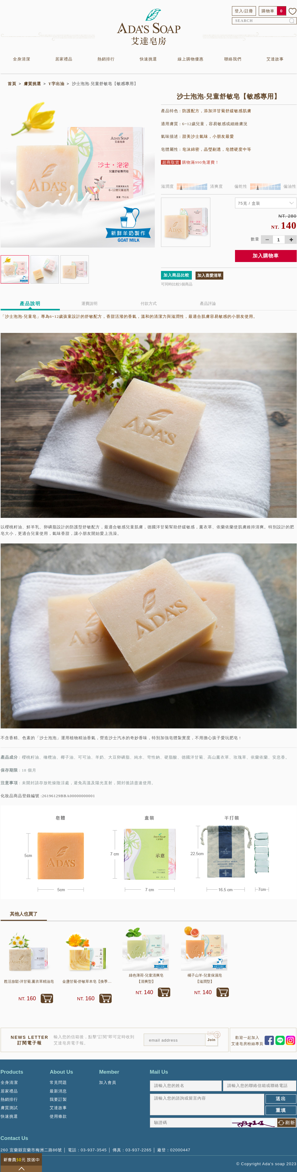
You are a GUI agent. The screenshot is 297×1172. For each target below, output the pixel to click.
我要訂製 (58, 1099)
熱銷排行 (106, 59)
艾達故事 (275, 59)
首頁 (12, 84)
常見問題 (58, 1082)
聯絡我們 (232, 59)
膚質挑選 (32, 84)
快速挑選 (148, 59)
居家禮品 (63, 59)
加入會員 (107, 1082)
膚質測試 (9, 1107)
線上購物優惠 (191, 59)
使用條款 (58, 1116)
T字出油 (56, 84)
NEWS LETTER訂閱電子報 (29, 1040)
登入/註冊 (244, 11)
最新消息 (58, 1091)
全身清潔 (21, 59)
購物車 (268, 11)
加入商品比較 (176, 275)
